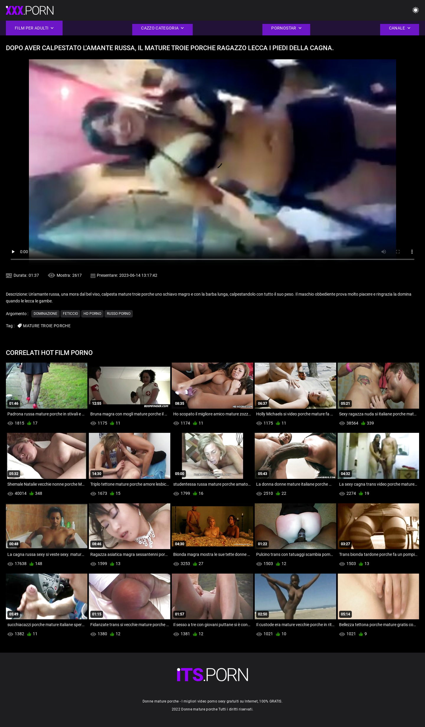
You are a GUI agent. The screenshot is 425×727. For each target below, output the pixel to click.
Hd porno (92, 314)
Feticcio (70, 314)
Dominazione (45, 314)
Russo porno (118, 314)
